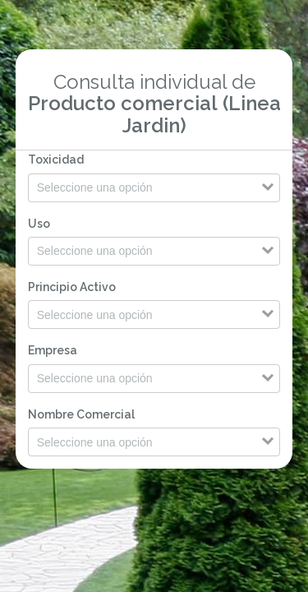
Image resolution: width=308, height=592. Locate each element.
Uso (39, 223)
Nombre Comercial (81, 414)
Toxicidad (56, 159)
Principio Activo (72, 287)
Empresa (52, 350)
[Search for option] (154, 187)
